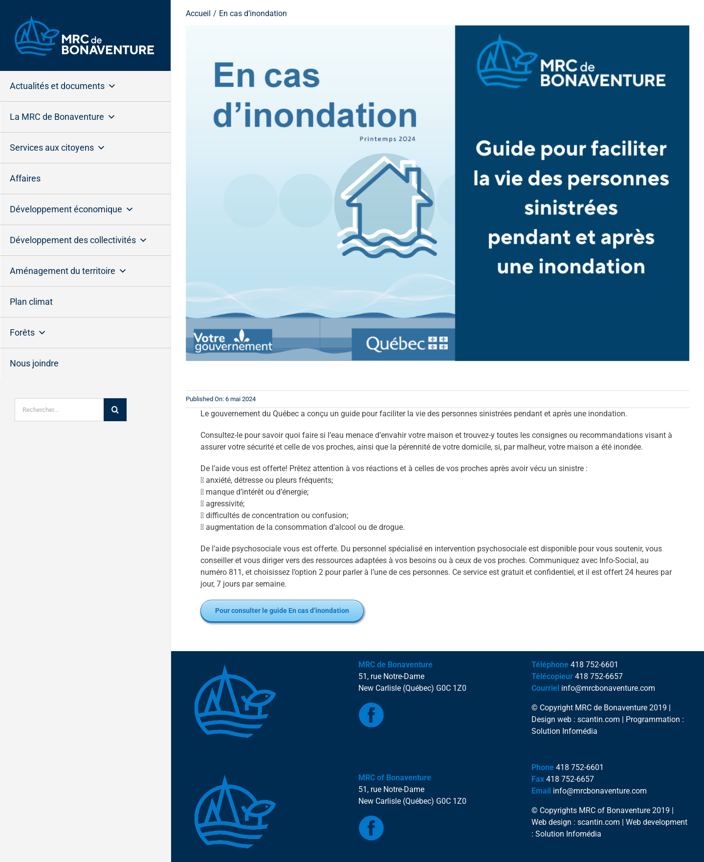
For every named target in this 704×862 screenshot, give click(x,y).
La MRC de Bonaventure (63, 117)
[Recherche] (115, 409)
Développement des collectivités (79, 240)
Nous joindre (34, 363)
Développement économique (72, 209)
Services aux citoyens (58, 148)
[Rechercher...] (59, 409)
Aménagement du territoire (68, 271)
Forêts (28, 333)
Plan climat (31, 301)
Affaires (25, 178)
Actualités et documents (63, 86)
